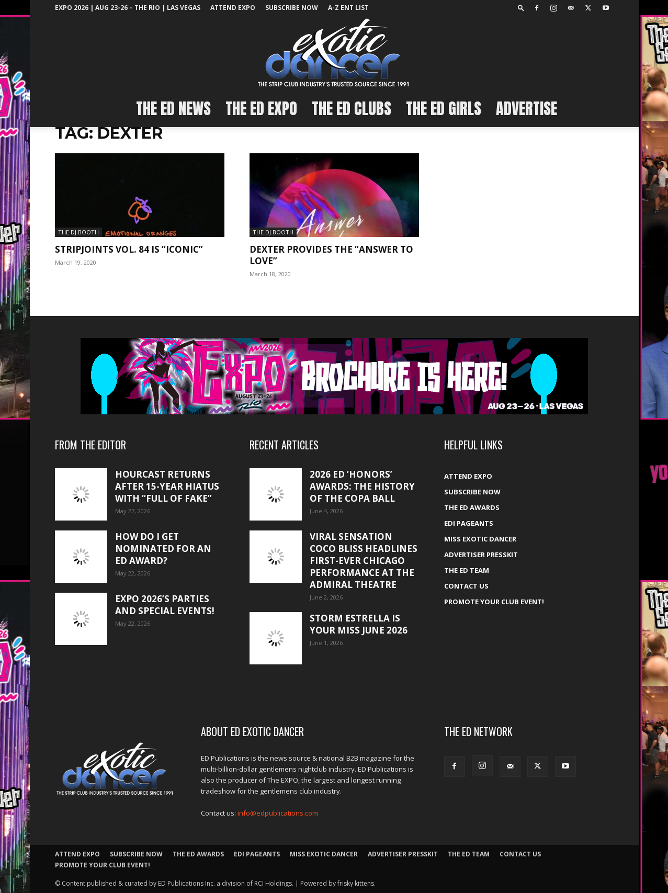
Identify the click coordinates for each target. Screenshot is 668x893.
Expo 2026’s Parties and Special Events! (164, 605)
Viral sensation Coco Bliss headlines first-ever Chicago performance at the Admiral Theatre (363, 560)
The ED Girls (443, 108)
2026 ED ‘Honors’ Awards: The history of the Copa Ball (362, 486)
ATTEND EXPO (232, 7)
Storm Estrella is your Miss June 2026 (358, 624)
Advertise (526, 108)
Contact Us (466, 586)
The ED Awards (472, 507)
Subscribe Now (291, 7)
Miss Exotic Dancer (480, 539)
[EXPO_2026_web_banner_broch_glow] (334, 376)
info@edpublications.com (277, 813)
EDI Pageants (468, 523)
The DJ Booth (78, 232)
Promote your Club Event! (494, 601)
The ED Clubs (351, 108)
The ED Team (466, 570)
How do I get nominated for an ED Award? (163, 548)
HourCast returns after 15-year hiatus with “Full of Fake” (167, 486)
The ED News (173, 108)
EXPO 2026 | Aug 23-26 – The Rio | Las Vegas (127, 7)
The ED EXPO (261, 108)
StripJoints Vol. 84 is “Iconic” (129, 249)
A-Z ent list (348, 7)
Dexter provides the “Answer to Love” (331, 255)
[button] (521, 8)
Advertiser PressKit (481, 554)
